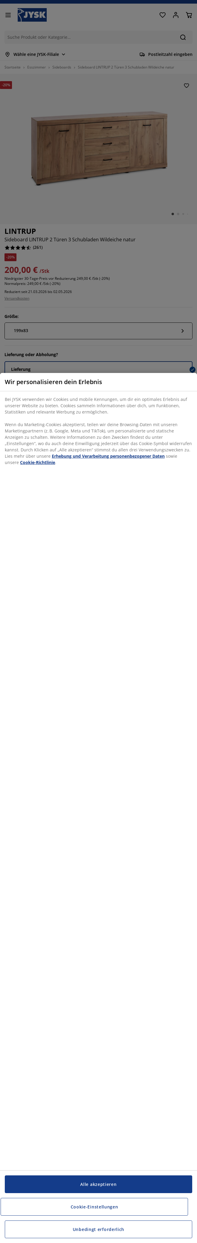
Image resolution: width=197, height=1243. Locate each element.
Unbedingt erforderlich (98, 1229)
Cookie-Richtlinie (37, 462)
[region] (98, 808)
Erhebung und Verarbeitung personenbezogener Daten (108, 456)
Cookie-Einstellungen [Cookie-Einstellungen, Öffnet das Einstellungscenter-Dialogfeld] (94, 1207)
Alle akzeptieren (98, 1184)
